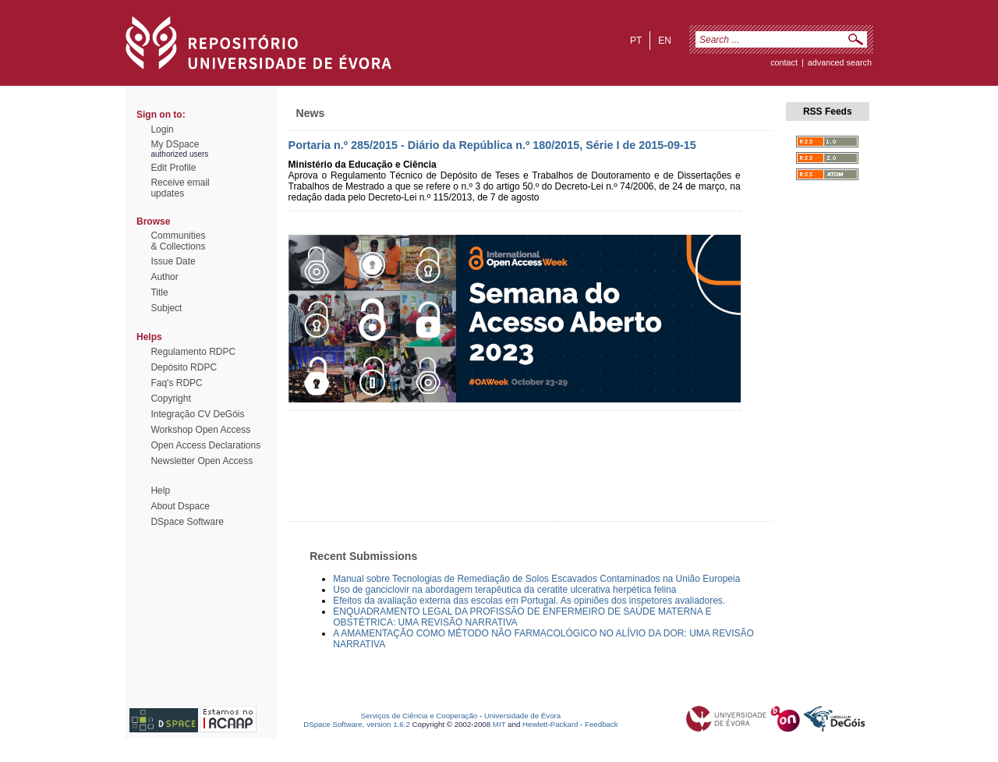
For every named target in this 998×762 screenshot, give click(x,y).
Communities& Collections (177, 241)
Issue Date (172, 261)
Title (159, 292)
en (664, 40)
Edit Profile (173, 167)
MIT (499, 724)
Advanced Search (840, 62)
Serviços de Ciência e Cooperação (419, 715)
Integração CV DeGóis (197, 414)
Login (161, 129)
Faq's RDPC (176, 382)
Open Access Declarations (205, 445)
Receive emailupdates (179, 188)
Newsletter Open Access (201, 460)
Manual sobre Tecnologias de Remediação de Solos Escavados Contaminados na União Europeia (536, 578)
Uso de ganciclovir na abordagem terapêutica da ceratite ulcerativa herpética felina (504, 589)
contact (784, 62)
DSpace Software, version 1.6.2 (356, 724)
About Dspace (179, 506)
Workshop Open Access (200, 429)
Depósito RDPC (183, 367)
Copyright (170, 398)
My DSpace (174, 144)
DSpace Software (186, 521)
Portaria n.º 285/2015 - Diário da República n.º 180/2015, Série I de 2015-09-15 (492, 145)
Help (160, 490)
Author (164, 276)
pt (636, 40)
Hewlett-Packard (550, 724)
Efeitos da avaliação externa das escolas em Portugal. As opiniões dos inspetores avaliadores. (529, 600)
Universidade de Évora (522, 715)
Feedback (601, 724)
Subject (166, 308)
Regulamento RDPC (192, 351)
